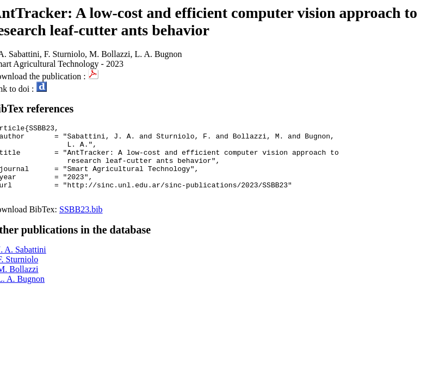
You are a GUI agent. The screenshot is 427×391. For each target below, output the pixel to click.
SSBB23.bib (81, 224)
